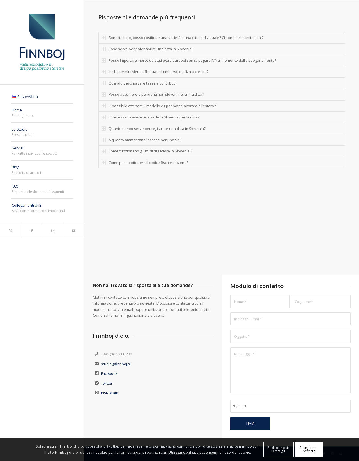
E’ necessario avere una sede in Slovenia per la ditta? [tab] (150, 117)
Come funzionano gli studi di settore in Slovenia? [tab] (146, 151)
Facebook (109, 373)
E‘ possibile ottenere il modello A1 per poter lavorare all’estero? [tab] (159, 105)
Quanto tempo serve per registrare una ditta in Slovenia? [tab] (154, 128)
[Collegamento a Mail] (73, 230)
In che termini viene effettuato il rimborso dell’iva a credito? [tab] (155, 71)
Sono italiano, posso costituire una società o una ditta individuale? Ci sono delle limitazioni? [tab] (182, 37)
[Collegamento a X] (10, 230)
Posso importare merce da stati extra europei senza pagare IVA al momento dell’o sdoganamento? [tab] (189, 60)
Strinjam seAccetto (309, 449)
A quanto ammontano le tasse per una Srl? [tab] (141, 139)
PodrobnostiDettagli (278, 449)
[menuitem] (42, 97)
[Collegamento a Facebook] (31, 230)
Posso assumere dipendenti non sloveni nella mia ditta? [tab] (153, 94)
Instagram (109, 392)
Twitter (106, 383)
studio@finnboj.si (116, 363)
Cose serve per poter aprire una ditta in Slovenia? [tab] (147, 48)
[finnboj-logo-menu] (42, 42)
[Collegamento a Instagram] (52, 230)
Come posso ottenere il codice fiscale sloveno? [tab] (145, 162)
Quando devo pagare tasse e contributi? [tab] (139, 83)
